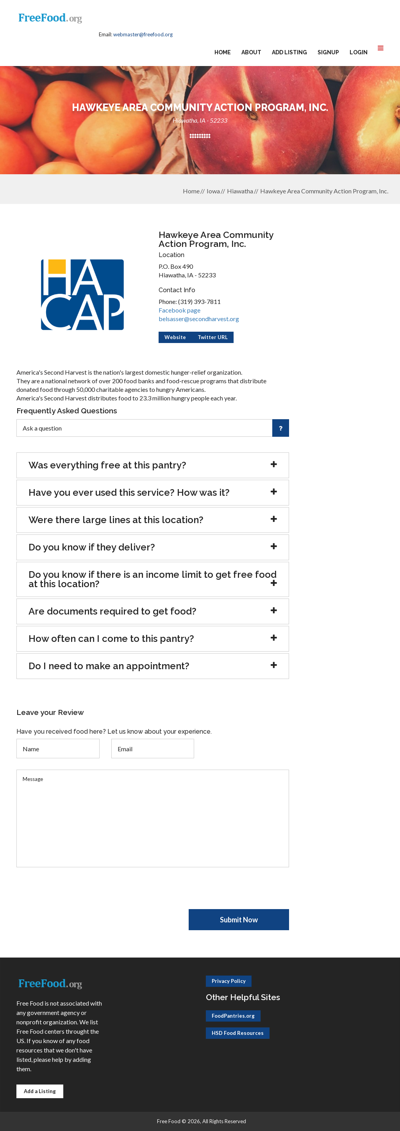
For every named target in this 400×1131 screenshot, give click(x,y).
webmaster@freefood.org (143, 34)
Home (222, 52)
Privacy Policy (229, 981)
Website (175, 337)
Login (359, 52)
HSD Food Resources (238, 1033)
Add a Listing (40, 1091)
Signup (328, 52)
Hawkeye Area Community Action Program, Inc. (324, 191)
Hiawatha (240, 191)
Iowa (213, 191)
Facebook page (179, 310)
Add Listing (289, 52)
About (251, 52)
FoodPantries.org (233, 1016)
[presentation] (75, 894)
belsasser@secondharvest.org (199, 318)
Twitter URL (213, 337)
